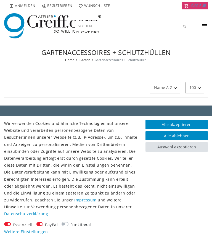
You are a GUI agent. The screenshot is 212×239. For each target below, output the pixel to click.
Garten (85, 60)
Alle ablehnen (177, 135)
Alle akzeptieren (177, 124)
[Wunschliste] (93, 5)
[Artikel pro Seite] (194, 87)
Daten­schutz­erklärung (26, 213)
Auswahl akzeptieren (176, 146)
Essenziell (23, 224)
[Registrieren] (57, 5)
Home (69, 60)
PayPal (51, 224)
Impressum (85, 200)
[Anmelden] (22, 5)
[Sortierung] (165, 87)
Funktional (80, 224)
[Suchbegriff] (132, 26)
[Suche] (184, 26)
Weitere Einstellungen (26, 231)
